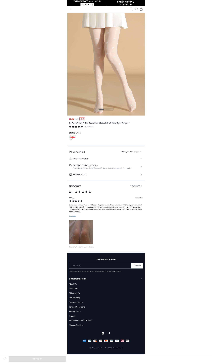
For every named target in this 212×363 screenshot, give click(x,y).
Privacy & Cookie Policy (112, 271)
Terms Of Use (96, 271)
